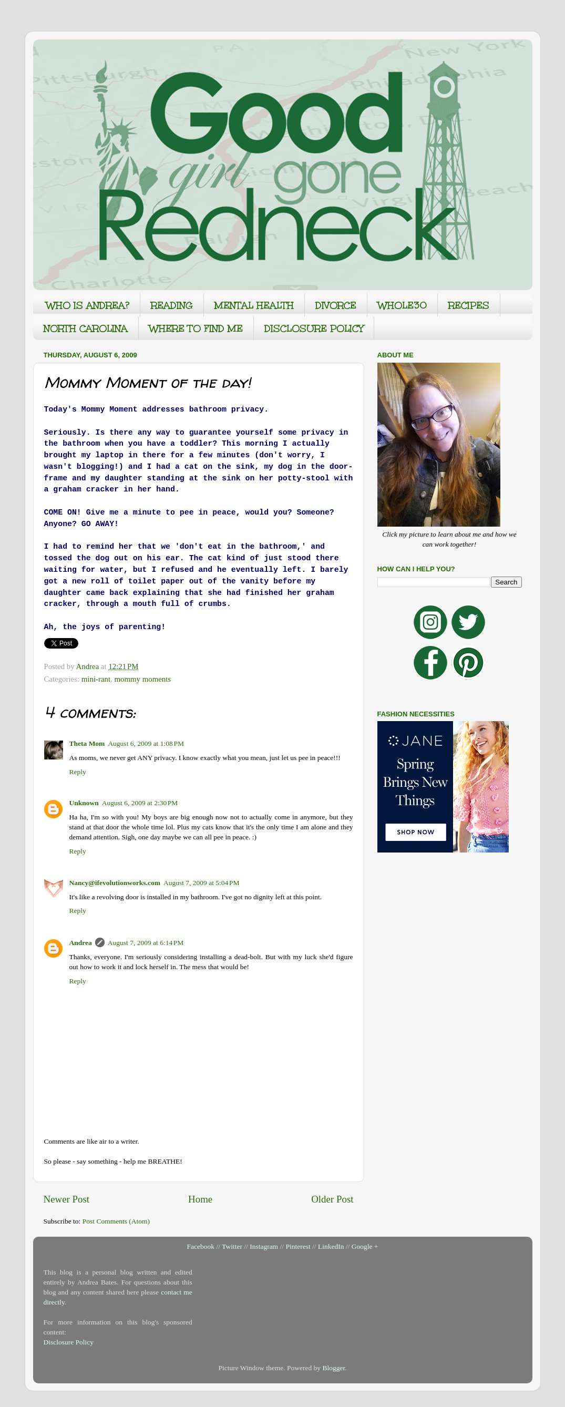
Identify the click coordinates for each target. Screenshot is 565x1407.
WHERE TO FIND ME (196, 328)
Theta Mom (87, 743)
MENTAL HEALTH (254, 305)
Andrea (80, 943)
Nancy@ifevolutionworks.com (114, 883)
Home (200, 1199)
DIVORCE (335, 305)
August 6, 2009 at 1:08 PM (146, 743)
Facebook (200, 1246)
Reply (77, 772)
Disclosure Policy (69, 1342)
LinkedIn (331, 1246)
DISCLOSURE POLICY (313, 328)
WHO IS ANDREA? (87, 305)
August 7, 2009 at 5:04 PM (201, 883)
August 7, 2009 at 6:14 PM (146, 943)
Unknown (84, 803)
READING (172, 305)
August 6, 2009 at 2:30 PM (140, 803)
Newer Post (67, 1199)
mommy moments (142, 679)
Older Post (332, 1199)
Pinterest (297, 1246)
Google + (365, 1246)
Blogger (333, 1368)
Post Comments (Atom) (116, 1221)
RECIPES (468, 305)
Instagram (264, 1246)
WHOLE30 (402, 305)
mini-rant (95, 679)
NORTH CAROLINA (86, 328)
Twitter (232, 1246)
